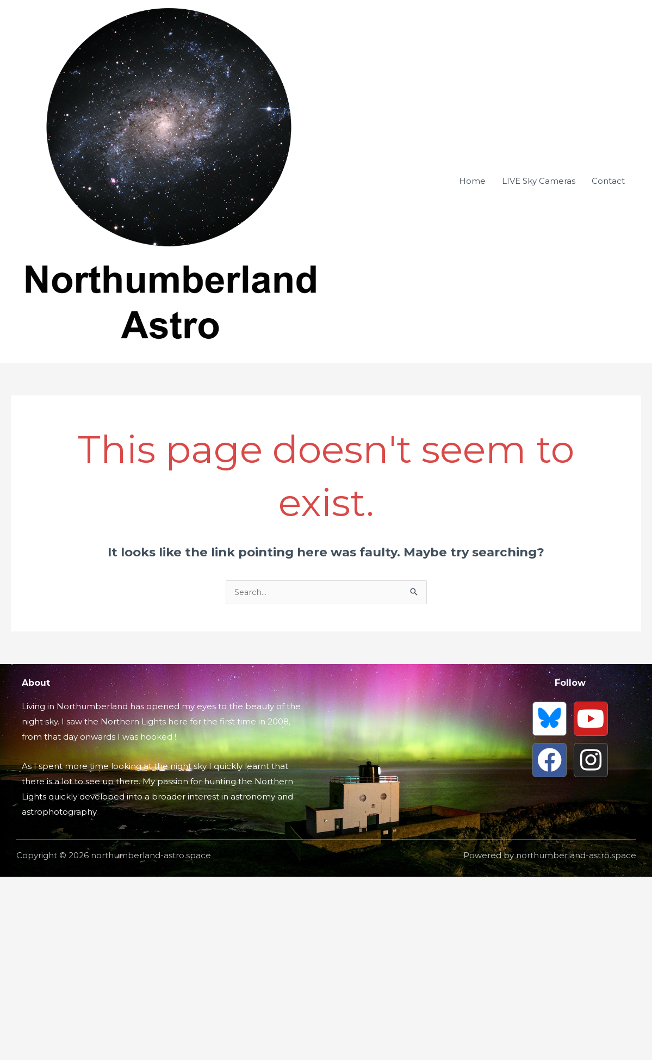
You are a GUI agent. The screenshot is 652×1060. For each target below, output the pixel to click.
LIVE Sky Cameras (538, 529)
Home (472, 529)
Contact (608, 529)
